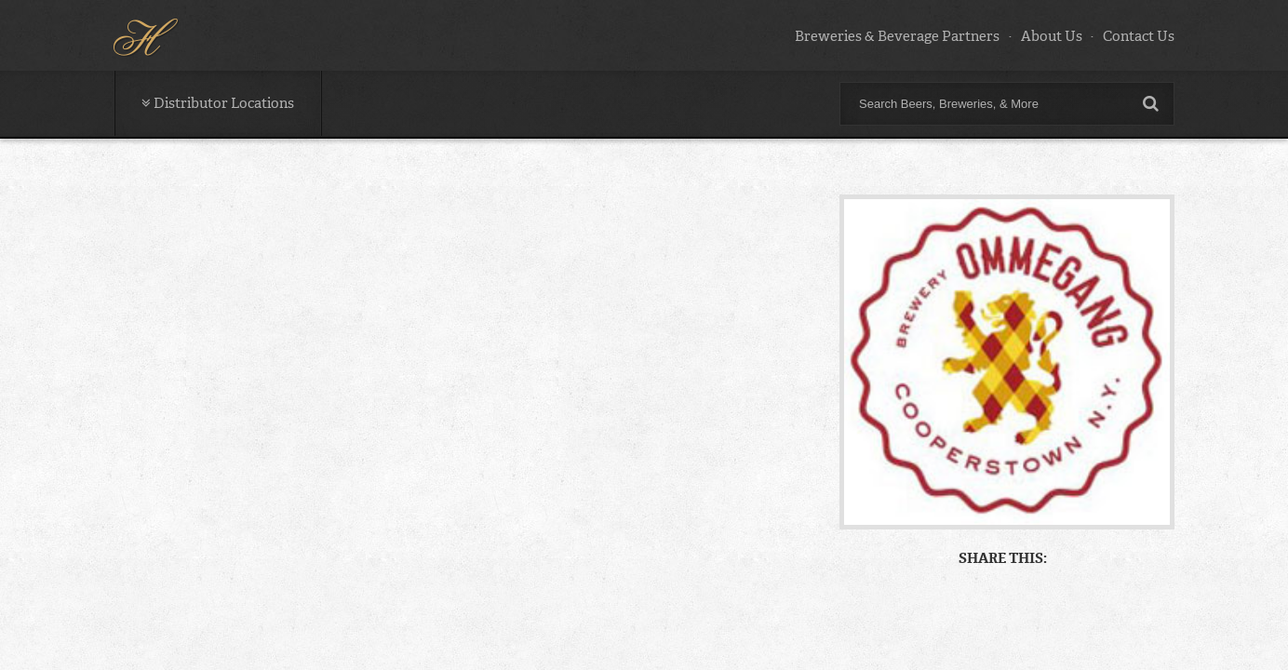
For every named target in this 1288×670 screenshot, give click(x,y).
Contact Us (1138, 36)
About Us (1051, 36)
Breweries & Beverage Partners (897, 36)
